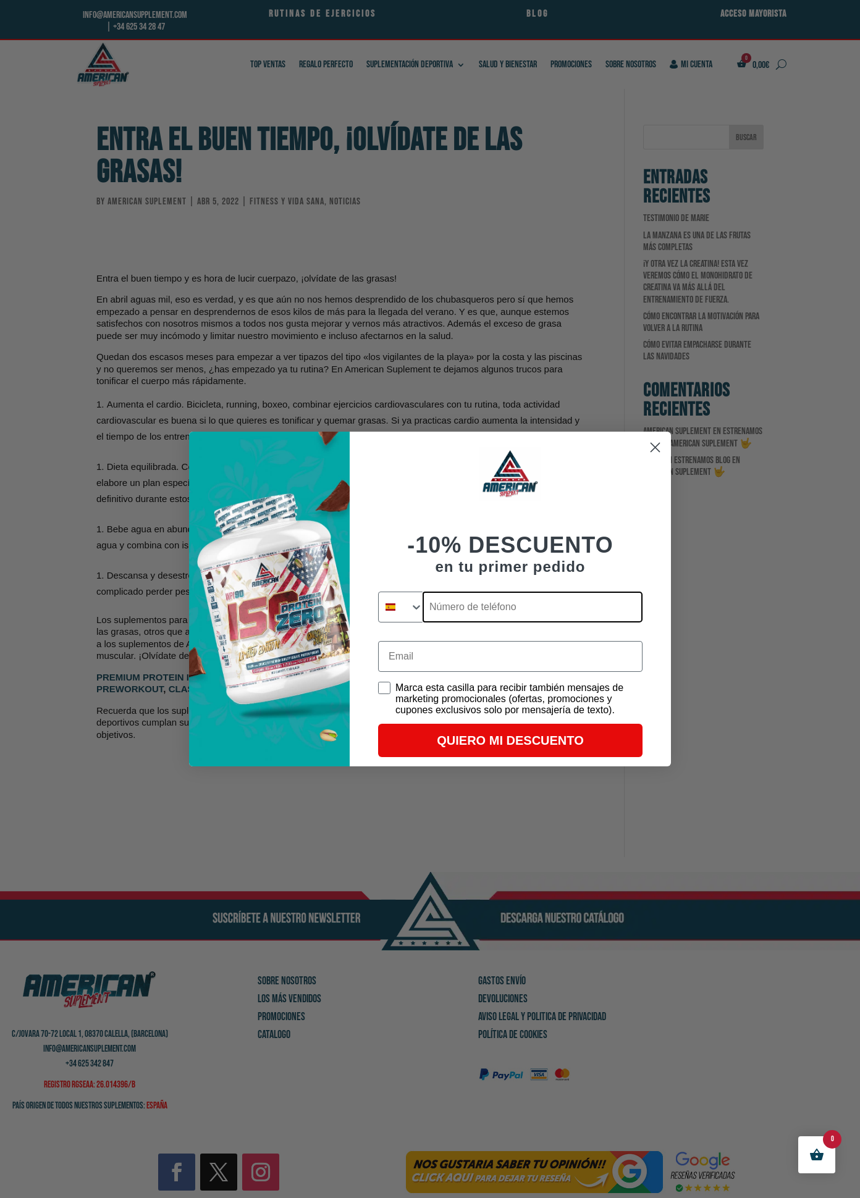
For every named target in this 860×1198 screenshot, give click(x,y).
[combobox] (401, 607)
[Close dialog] (655, 447)
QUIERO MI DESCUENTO (510, 740)
